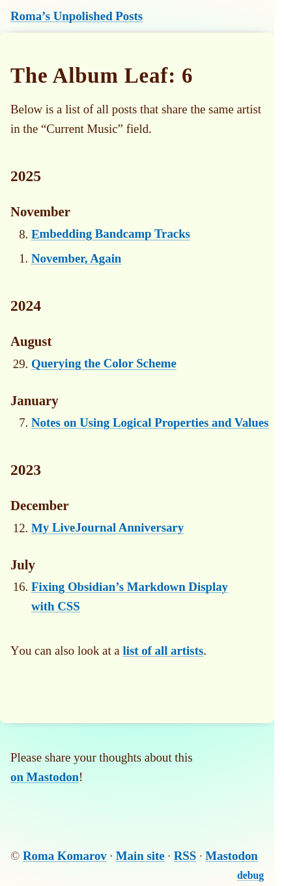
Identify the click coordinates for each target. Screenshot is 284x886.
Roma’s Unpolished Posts (76, 16)
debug (250, 875)
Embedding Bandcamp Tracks (110, 234)
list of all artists (162, 650)
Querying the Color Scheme (104, 364)
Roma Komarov (65, 856)
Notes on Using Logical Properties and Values (149, 422)
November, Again (76, 258)
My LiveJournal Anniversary (107, 528)
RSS (185, 856)
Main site (140, 856)
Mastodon (231, 856)
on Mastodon (44, 777)
